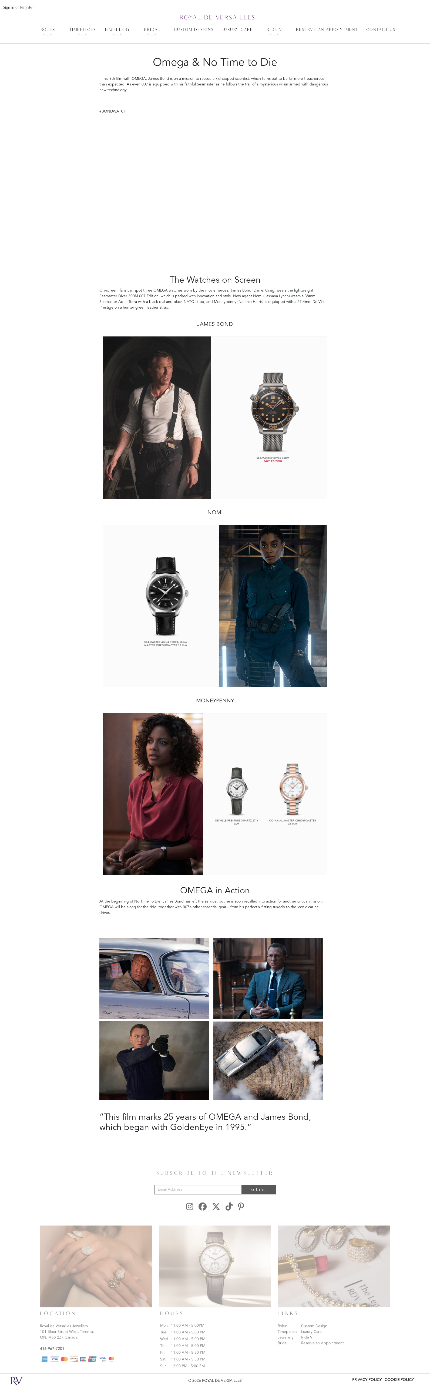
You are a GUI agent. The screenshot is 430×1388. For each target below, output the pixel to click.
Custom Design (314, 1333)
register (27, 7)
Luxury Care (311, 1338)
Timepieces (287, 1338)
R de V (307, 1344)
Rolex (282, 1333)
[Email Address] (198, 1196)
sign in (8, 7)
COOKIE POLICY (399, 1380)
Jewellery (286, 1344)
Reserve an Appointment (322, 1350)
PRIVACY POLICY (367, 1380)
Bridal (282, 1350)
